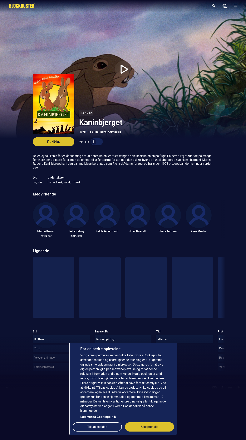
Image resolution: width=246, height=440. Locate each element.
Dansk (51, 182)
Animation (114, 131)
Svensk (76, 182)
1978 (82, 131)
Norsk (67, 182)
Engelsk (37, 182)
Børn (103, 131)
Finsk (59, 182)
